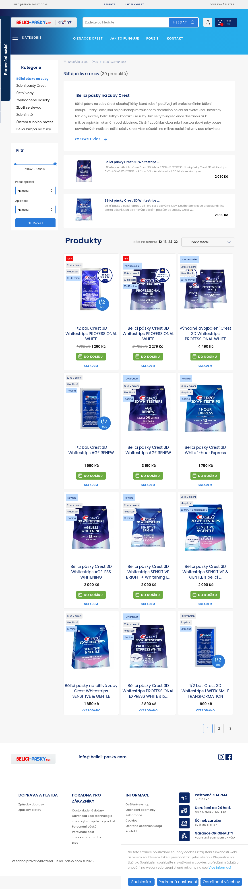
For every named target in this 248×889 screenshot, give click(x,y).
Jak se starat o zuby (86, 850)
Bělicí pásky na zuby (33, 78)
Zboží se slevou (29, 107)
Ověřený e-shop (137, 817)
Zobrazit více (88, 139)
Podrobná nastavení (178, 882)
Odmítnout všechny (221, 882)
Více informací (220, 867)
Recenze (109, 4)
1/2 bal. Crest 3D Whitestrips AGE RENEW (91, 450)
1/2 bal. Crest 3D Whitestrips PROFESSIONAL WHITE (91, 334)
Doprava (216, 4)
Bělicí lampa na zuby (34, 129)
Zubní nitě (25, 114)
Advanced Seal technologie (92, 828)
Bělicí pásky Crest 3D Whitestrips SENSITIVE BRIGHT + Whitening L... (148, 572)
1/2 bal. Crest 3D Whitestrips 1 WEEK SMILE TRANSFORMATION (205, 691)
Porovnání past (83, 845)
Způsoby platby (30, 822)
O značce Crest (88, 38)
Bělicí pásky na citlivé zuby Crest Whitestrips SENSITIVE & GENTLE (91, 691)
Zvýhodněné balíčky (33, 100)
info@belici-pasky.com (30, 4)
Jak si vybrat (134, 4)
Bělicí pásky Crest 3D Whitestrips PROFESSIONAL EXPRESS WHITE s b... (148, 691)
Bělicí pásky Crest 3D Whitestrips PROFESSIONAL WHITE (148, 334)
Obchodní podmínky (140, 822)
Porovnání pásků (84, 839)
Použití (153, 38)
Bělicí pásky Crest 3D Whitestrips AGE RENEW (148, 450)
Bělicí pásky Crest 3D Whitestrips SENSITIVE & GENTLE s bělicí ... (205, 572)
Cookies (131, 833)
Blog (75, 855)
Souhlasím (141, 882)
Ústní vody (25, 93)
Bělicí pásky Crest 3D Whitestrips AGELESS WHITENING (91, 572)
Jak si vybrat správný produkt (93, 834)
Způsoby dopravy (31, 817)
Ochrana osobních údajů (144, 838)
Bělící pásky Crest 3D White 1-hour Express (205, 450)
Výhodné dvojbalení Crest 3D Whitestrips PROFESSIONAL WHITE (205, 334)
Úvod (95, 62)
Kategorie (31, 37)
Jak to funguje (124, 38)
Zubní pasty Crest (31, 85)
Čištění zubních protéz (35, 122)
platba (229, 4)
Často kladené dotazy (88, 823)
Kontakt (175, 38)
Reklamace (134, 828)
